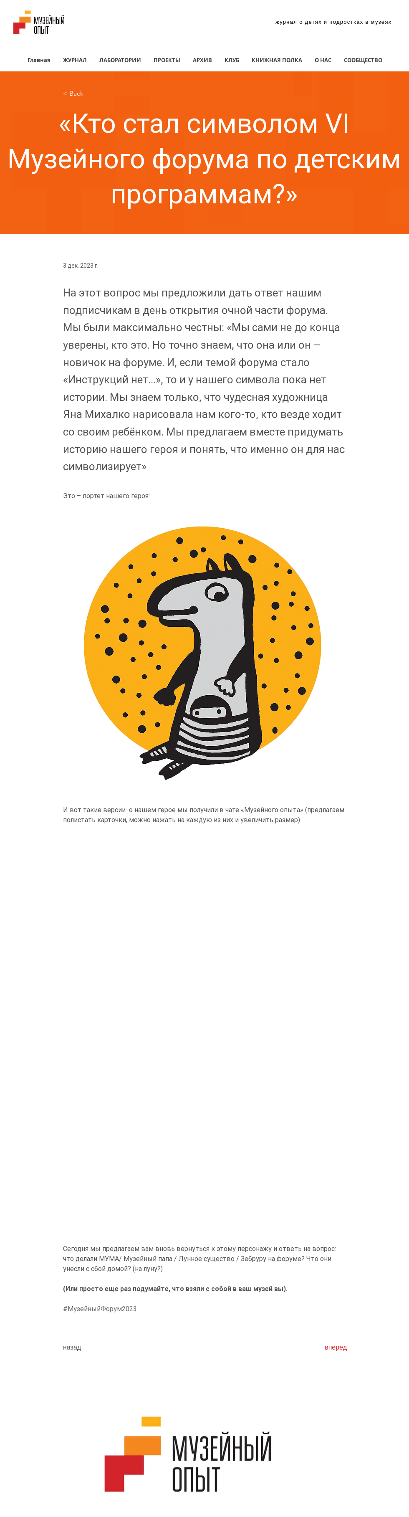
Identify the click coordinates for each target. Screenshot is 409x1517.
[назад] (90, 1347)
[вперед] (326, 1347)
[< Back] (90, 94)
